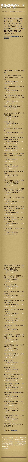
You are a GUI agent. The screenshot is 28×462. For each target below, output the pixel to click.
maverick (6, 38)
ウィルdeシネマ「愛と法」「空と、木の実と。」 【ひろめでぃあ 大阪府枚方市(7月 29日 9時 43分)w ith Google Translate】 (7, 443)
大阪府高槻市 (14, 430)
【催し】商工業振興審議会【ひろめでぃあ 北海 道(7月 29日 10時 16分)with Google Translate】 (20, 441)
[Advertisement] (14, 56)
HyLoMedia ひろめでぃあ (13, 6)
